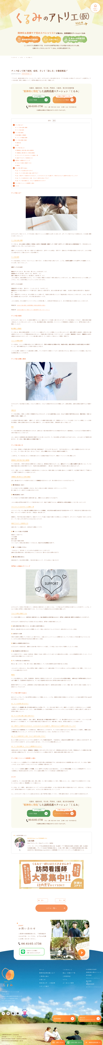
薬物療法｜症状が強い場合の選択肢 (25, 150)
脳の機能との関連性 (21, 135)
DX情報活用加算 (91, 969)
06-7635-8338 (10, 1003)
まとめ (17, 186)
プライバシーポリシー (93, 978)
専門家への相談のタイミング (22, 160)
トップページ (14, 57)
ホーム (41, 970)
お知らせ (42, 979)
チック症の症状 (20, 130)
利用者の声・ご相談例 (47, 983)
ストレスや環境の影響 (21, 137)
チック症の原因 (19, 132)
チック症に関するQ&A (21, 168)
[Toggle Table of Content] (53, 120)
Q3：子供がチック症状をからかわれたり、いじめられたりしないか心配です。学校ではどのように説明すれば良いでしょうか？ (47, 175)
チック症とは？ (19, 125)
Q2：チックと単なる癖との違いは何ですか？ (27, 173)
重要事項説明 (90, 984)
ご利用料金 (67, 976)
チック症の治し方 (19, 148)
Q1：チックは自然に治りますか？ (24, 170)
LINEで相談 (33, 100)
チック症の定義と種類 (21, 127)
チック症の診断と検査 (21, 140)
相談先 (18, 165)
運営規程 (89, 981)
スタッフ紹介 (44, 986)
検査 (17, 145)
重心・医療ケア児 (69, 973)
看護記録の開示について (93, 972)
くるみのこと (67, 970)
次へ (60, 900)
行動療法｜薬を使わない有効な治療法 (25, 153)
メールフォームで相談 (61, 100)
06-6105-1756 (30, 943)
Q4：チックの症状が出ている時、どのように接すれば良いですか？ (32, 178)
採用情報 (89, 975)
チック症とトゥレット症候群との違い (25, 183)
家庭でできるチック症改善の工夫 (24, 158)
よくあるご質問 (68, 983)
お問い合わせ (58, 1042)
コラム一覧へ (51, 908)
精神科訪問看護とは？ (47, 973)
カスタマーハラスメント (93, 987)
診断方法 (18, 142)
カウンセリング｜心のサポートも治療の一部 (27, 155)
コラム (21, 57)
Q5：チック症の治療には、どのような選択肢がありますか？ (31, 180)
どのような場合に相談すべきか (23, 163)
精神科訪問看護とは (26, 73)
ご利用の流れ (44, 976)
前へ (42, 900)
